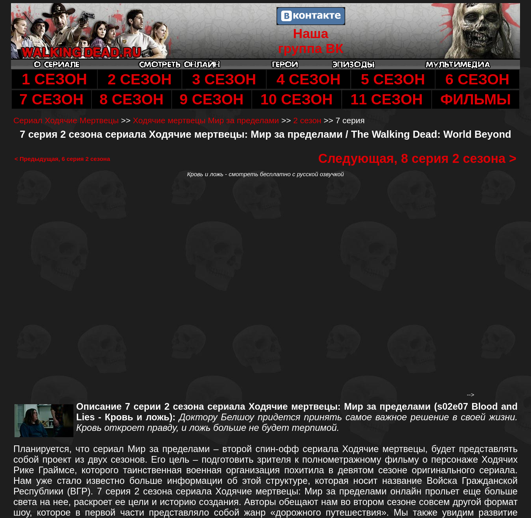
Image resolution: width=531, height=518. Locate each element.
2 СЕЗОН (140, 79)
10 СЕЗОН (296, 99)
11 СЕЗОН (386, 99)
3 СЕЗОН (224, 79)
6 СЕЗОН (477, 79)
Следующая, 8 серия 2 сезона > (417, 158)
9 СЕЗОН (211, 99)
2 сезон (307, 120)
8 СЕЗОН (131, 99)
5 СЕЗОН (393, 79)
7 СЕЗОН (51, 99)
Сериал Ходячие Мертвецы (66, 120)
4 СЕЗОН (308, 79)
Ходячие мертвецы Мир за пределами (206, 120)
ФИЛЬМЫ (475, 99)
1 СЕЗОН (54, 79)
